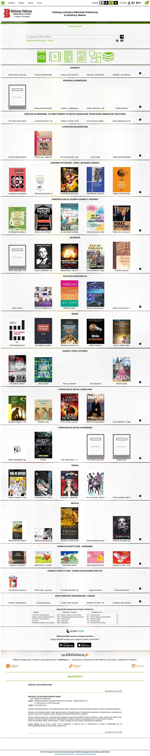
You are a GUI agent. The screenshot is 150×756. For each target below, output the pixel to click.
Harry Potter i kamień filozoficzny (40, 615)
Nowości (11, 3)
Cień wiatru (35, 620)
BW (106, 3)
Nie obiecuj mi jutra (95, 618)
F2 (138, 3)
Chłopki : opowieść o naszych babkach (71, 615)
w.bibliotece (63, 660)
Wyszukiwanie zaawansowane (36, 40)
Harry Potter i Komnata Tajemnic (40, 618)
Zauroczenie (64, 620)
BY (115, 3)
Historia (21, 3)
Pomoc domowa (65, 618)
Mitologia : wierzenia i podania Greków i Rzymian (45, 617)
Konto (39, 3)
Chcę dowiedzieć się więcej (64, 754)
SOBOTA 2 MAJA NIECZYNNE (40, 685)
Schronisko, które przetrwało (97, 622)
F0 (129, 3)
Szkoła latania (65, 622)
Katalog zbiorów (74, 26)
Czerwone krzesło (95, 615)
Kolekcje (50, 40)
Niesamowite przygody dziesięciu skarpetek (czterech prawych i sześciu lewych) (53, 622)
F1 (133, 3)
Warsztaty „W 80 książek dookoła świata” (44, 696)
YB (111, 3)
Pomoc (30, 3)
